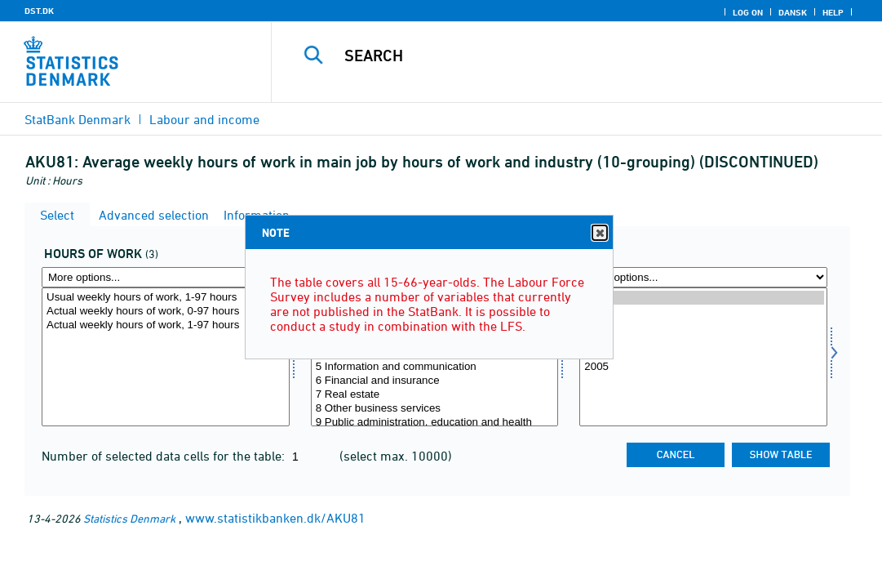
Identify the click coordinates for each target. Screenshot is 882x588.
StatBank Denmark (77, 119)
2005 (703, 367)
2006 (703, 353)
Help (833, 12)
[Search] (578, 55)
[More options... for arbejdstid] (166, 277)
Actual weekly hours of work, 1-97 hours (165, 325)
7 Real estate (435, 395)
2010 (703, 298)
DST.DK (39, 10)
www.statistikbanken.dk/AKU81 (275, 517)
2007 (703, 339)
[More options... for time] (703, 277)
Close (599, 233)
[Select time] (703, 356)
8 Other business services (435, 409)
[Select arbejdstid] (166, 356)
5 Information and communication (435, 367)
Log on (748, 12)
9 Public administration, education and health (435, 423)
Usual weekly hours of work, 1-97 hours (165, 298)
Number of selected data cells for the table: (165, 455)
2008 (703, 325)
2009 (703, 311)
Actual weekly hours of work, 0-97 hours (165, 311)
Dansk (792, 12)
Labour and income (204, 119)
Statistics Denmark (129, 518)
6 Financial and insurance (435, 381)
